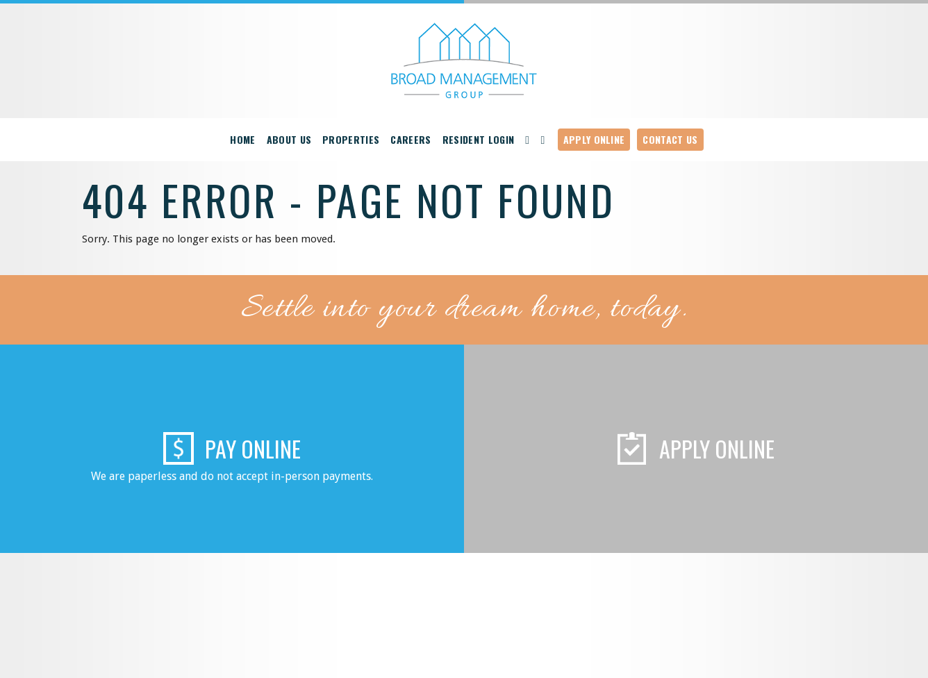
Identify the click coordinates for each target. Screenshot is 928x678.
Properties (350, 139)
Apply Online (594, 139)
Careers (410, 139)
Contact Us (670, 139)
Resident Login (478, 139)
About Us (289, 139)
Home (242, 139)
